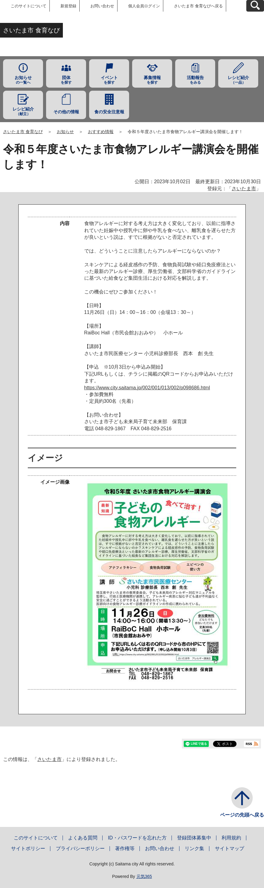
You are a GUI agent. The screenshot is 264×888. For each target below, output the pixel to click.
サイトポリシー (28, 848)
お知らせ (65, 131)
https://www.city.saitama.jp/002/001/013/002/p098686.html (147, 387)
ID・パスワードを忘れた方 (137, 837)
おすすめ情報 (101, 131)
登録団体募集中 (194, 837)
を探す (66, 80)
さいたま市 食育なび (23, 131)
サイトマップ (229, 848)
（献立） (23, 111)
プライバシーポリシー (80, 848)
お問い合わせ (102, 6)
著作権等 (125, 848)
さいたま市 (244, 188)
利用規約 (231, 837)
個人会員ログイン (144, 6)
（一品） (238, 80)
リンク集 (194, 848)
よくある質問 (82, 837)
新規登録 (68, 6)
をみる (195, 80)
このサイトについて (28, 6)
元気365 (144, 876)
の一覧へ (23, 80)
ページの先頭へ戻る (242, 814)
